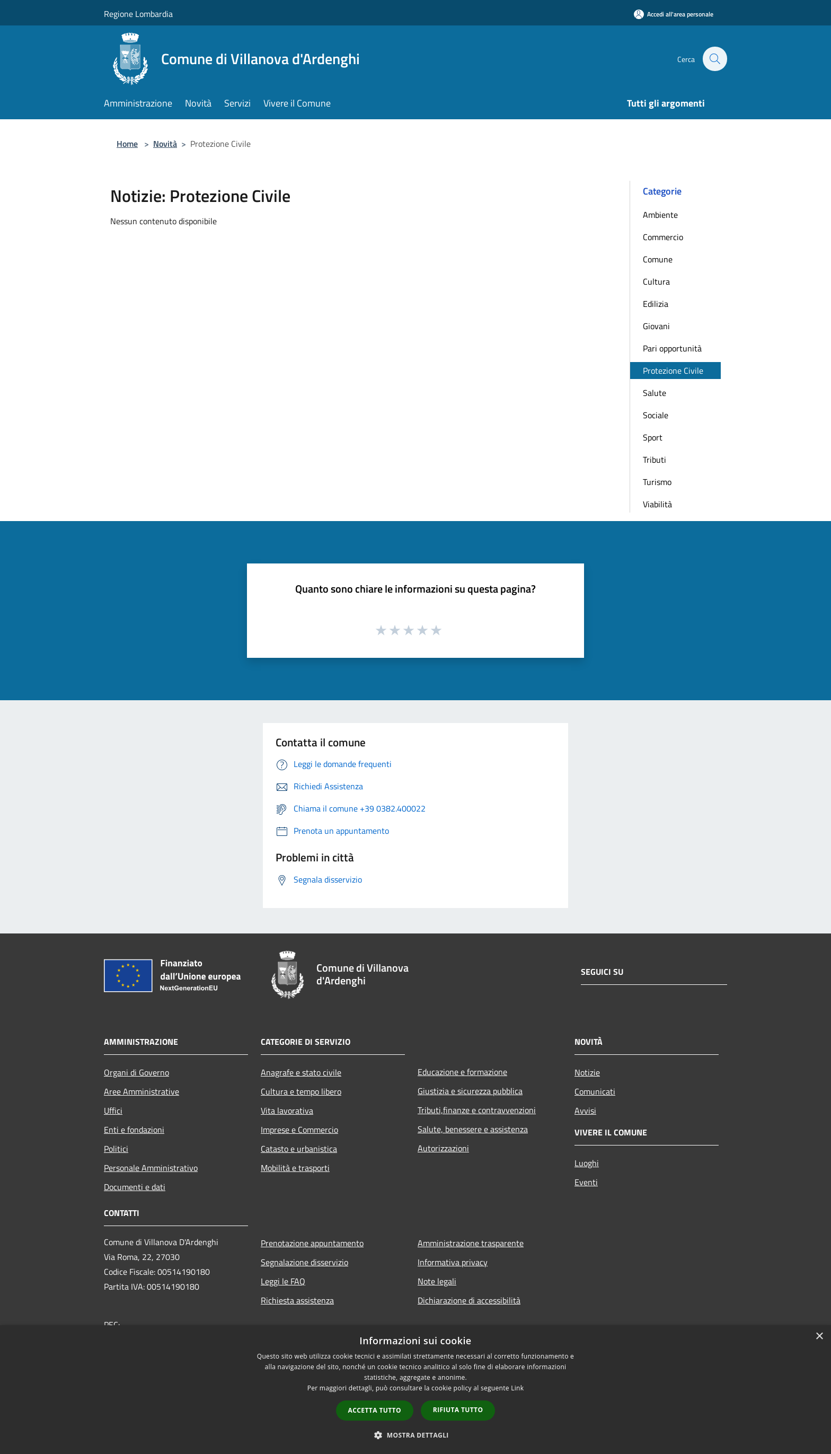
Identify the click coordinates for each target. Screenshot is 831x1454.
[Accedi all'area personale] (673, 14)
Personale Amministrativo (151, 1167)
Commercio (663, 237)
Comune (658, 259)
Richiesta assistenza (297, 1300)
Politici (116, 1148)
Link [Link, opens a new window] (517, 1388)
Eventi (586, 1182)
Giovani (656, 326)
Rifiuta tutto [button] (458, 1409)
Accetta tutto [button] (374, 1410)
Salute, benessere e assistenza (473, 1129)
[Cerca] (714, 59)
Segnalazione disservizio (304, 1262)
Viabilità (657, 504)
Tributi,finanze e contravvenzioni (477, 1110)
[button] (415, 1435)
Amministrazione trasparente (471, 1243)
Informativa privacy (453, 1262)
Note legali (437, 1281)
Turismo (657, 481)
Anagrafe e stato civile (301, 1072)
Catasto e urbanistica (299, 1148)
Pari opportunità (672, 348)
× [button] (819, 1337)
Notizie (587, 1072)
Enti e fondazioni (134, 1129)
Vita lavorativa (287, 1110)
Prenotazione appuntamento (312, 1243)
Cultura (656, 281)
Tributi (654, 459)
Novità (165, 143)
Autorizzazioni (443, 1148)
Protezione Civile (673, 370)
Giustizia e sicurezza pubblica (470, 1091)
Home (127, 143)
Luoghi (586, 1163)
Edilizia (655, 303)
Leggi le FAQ (283, 1281)
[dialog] (415, 1389)
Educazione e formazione (462, 1071)
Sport (652, 437)
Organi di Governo (136, 1072)
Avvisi (585, 1110)
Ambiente (660, 214)
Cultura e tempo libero (301, 1091)
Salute (654, 392)
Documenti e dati (134, 1186)
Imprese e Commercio (299, 1129)
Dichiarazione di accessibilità (469, 1300)
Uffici (113, 1110)
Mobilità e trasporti (295, 1167)
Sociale (655, 415)
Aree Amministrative (141, 1091)
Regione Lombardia (138, 13)
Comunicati (594, 1091)
